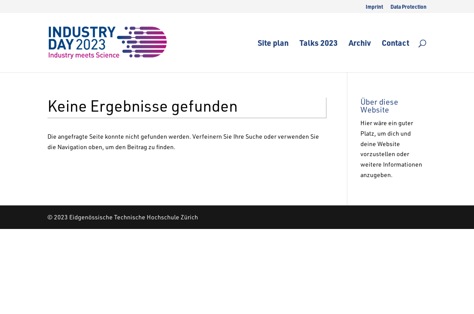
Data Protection (408, 7)
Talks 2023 (318, 44)
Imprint (374, 7)
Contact (395, 44)
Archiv (360, 44)
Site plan (273, 44)
